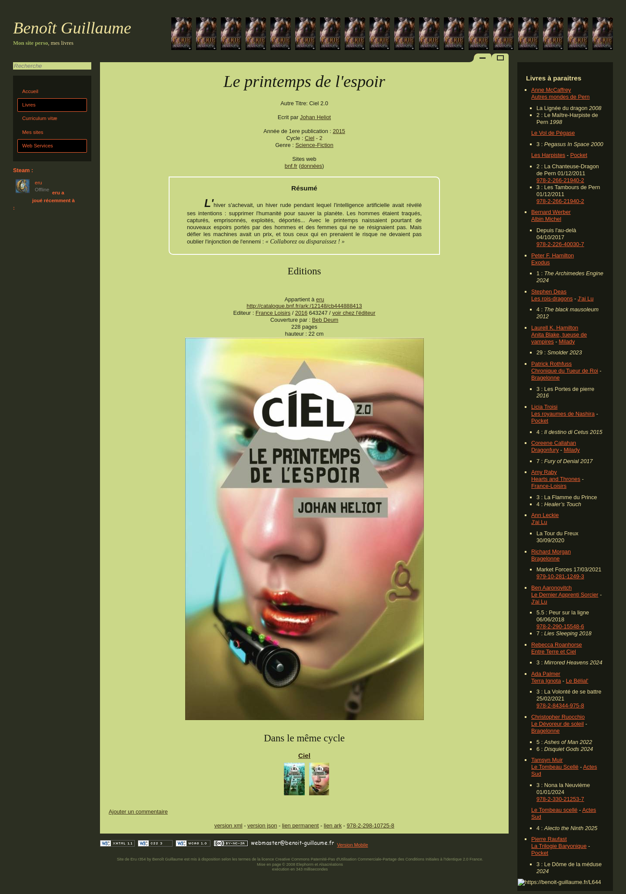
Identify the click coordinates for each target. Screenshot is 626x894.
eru (320, 299)
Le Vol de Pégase (553, 133)
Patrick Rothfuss (551, 363)
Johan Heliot (315, 117)
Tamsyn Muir (547, 760)
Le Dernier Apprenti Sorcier (564, 594)
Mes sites (32, 132)
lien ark (333, 825)
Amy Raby (544, 472)
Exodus (540, 262)
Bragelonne (545, 377)
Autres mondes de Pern (560, 96)
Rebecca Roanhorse (556, 644)
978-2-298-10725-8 (370, 825)
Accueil (30, 91)
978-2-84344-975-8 (560, 705)
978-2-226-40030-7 (560, 244)
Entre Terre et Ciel (553, 651)
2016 (301, 313)
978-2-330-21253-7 (560, 799)
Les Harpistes (548, 155)
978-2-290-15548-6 (560, 626)
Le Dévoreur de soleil (557, 724)
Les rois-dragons (552, 298)
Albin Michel (546, 219)
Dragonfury (545, 450)
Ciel (309, 138)
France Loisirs (273, 313)
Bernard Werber (551, 212)
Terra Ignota (546, 680)
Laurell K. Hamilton (554, 327)
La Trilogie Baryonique (558, 846)
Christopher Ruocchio (558, 717)
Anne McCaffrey (551, 90)
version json (262, 825)
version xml (228, 825)
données (311, 166)
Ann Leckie (545, 515)
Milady (567, 341)
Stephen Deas (548, 291)
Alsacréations (331, 864)
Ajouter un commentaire (138, 811)
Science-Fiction (314, 145)
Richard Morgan (551, 551)
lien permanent (300, 825)
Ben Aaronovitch (551, 587)
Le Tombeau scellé (554, 810)
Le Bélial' (577, 680)
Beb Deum (325, 320)
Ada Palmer (545, 673)
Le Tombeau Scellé (555, 767)
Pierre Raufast (549, 839)
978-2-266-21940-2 (560, 180)
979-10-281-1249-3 (560, 576)
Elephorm (305, 864)
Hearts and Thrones (555, 479)
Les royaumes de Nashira (563, 413)
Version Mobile (352, 844)
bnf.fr (291, 166)
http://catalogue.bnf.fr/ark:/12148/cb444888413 (304, 306)
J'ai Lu (586, 298)
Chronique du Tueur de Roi (564, 370)
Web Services (37, 145)
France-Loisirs (548, 486)
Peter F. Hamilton (552, 255)
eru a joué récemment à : (44, 200)
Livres (29, 104)
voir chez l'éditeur (353, 313)
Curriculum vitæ (39, 118)
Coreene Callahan (553, 443)
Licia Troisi (544, 407)
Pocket (578, 155)
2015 (339, 131)
